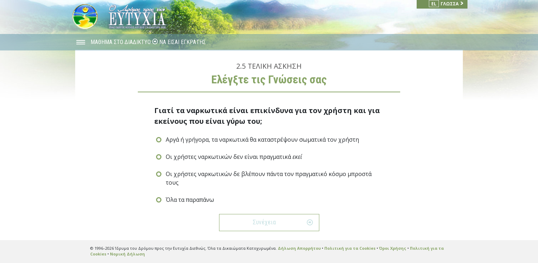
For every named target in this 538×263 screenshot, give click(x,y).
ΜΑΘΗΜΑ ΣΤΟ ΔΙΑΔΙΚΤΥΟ (121, 42)
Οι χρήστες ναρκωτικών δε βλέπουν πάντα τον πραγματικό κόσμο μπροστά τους (269, 178)
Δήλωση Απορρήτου (299, 248)
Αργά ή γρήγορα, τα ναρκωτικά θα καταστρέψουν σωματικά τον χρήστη (262, 139)
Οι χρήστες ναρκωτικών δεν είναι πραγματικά (234, 157)
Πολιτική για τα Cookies (349, 248)
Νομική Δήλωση (127, 254)
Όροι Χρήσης (392, 248)
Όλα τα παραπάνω (190, 200)
